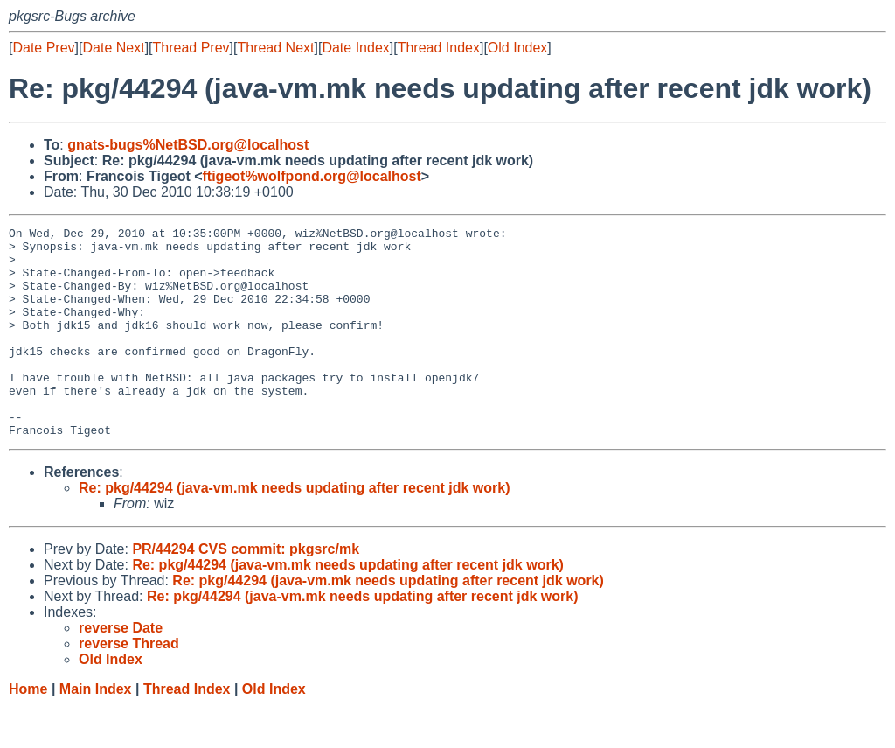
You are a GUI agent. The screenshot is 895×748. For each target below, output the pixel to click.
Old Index (517, 47)
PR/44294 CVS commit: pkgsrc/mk (245, 591)
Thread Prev (191, 47)
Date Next (113, 47)
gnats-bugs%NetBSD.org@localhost (188, 144)
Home (28, 731)
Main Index (95, 731)
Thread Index (439, 47)
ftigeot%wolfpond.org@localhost (312, 176)
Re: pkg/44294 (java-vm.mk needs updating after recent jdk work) (294, 529)
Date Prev (43, 47)
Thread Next (275, 47)
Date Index (355, 47)
